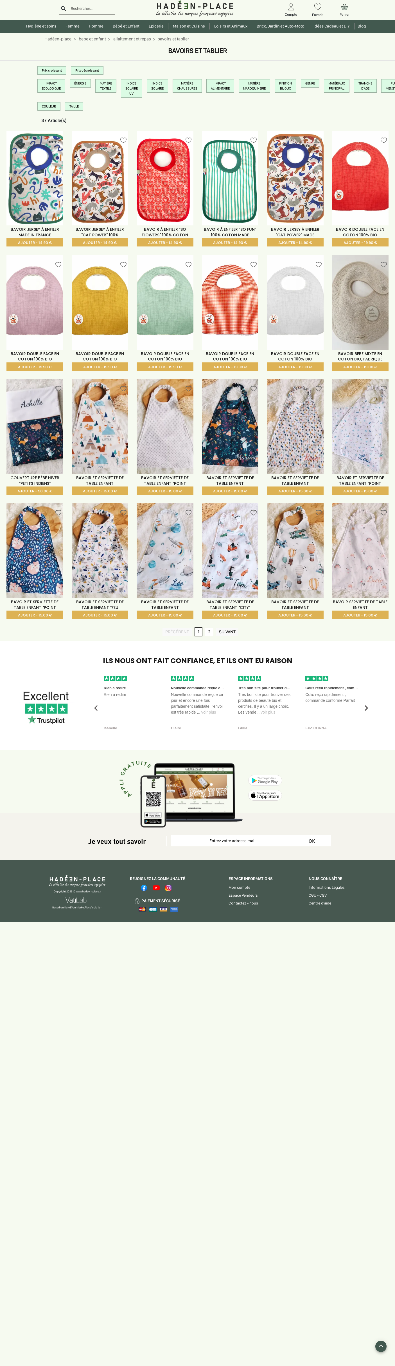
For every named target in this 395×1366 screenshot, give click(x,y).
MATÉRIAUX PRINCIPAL (336, 85)
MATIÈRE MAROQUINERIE (254, 85)
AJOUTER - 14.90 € (35, 242)
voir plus (208, 712)
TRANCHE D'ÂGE (365, 85)
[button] (96, 708)
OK (312, 841)
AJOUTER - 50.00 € (34, 491)
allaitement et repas (131, 39)
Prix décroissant (87, 70)
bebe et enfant (92, 39)
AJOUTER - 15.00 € (100, 491)
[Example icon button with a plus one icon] (381, 1346)
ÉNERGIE (80, 83)
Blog (361, 26)
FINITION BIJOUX (285, 85)
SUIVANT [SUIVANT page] (228, 632)
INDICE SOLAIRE (157, 85)
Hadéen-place (57, 39)
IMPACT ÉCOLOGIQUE (51, 85)
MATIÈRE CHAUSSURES (187, 85)
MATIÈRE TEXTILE (106, 85)
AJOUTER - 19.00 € (360, 367)
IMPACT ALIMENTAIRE (220, 85)
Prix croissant (52, 70)
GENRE (310, 83)
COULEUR (49, 106)
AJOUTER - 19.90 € (360, 242)
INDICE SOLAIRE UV (131, 88)
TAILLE (74, 106)
